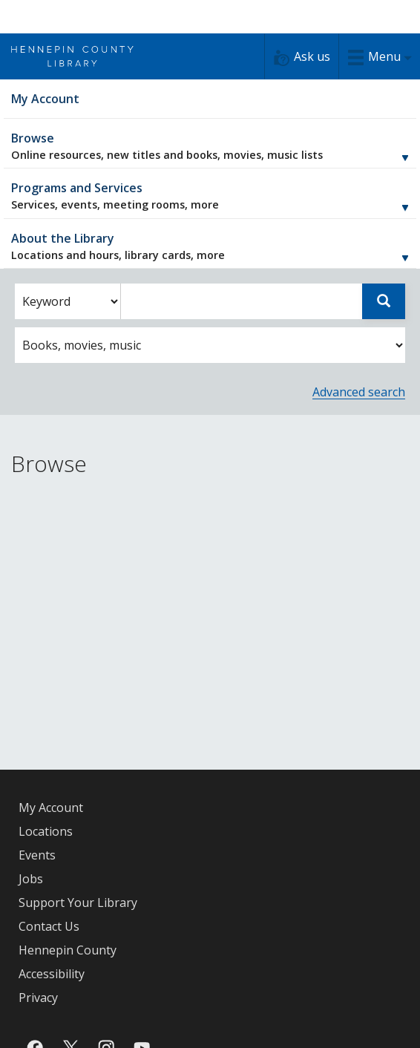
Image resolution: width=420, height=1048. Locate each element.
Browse (210, 146)
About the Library (210, 246)
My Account (51, 807)
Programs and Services (210, 196)
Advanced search (358, 392)
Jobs (31, 879)
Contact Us (49, 926)
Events (37, 855)
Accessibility (52, 974)
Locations (46, 831)
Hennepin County (68, 950)
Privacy (38, 997)
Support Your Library (78, 902)
